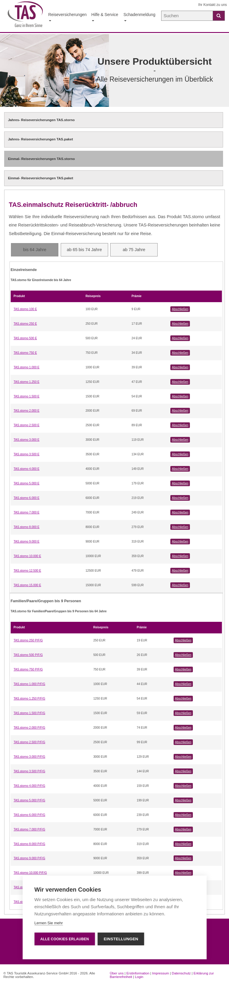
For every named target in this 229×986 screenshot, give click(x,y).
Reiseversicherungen (67, 16)
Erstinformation (137, 973)
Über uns (117, 973)
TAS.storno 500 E (25, 338)
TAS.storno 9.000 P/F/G (29, 858)
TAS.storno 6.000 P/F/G (29, 815)
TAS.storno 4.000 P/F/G (29, 785)
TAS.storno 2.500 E (26, 425)
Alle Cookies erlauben (64, 939)
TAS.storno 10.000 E (27, 556)
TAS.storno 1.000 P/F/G (29, 684)
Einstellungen (121, 939)
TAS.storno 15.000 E (27, 585)
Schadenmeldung (140, 16)
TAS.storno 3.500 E (26, 454)
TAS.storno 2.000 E (26, 410)
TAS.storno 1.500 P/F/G (29, 713)
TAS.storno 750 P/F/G (28, 669)
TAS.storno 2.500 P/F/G (29, 742)
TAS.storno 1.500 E (26, 396)
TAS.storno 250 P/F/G (28, 640)
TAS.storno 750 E (25, 352)
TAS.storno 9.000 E (26, 541)
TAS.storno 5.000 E (26, 483)
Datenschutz (181, 973)
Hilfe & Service (104, 16)
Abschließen (180, 309)
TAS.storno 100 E (25, 309)
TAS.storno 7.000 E (26, 512)
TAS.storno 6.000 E (26, 498)
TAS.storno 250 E (25, 323)
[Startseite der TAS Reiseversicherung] (25, 16)
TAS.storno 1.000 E (26, 367)
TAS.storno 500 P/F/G (28, 655)
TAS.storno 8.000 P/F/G (29, 844)
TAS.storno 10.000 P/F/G (30, 872)
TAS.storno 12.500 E (27, 570)
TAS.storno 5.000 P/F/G (29, 800)
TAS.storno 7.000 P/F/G (29, 829)
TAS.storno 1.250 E (26, 381)
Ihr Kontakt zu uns (212, 5)
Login (139, 977)
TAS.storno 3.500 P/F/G (29, 771)
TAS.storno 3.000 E (26, 439)
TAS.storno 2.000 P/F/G (29, 727)
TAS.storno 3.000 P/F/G (29, 756)
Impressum (160, 973)
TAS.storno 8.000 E (26, 527)
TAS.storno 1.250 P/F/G (29, 698)
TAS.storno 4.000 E (26, 468)
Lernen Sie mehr (48, 923)
